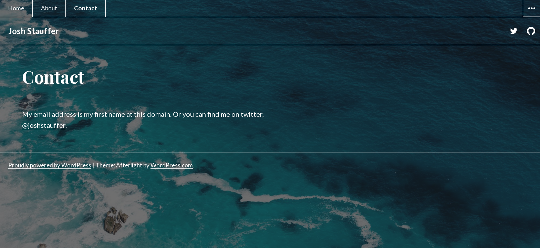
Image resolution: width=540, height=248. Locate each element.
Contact (85, 8)
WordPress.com (171, 165)
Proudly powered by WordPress (49, 165)
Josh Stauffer (33, 31)
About (49, 8)
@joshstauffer (43, 125)
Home (16, 8)
